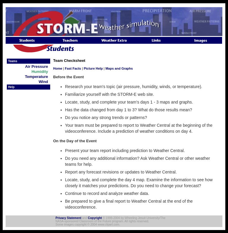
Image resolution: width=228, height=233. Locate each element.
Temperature (37, 76)
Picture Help (93, 68)
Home (57, 68)
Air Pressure (37, 66)
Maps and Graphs (119, 68)
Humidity (40, 71)
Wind (44, 81)
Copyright (95, 218)
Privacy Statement (68, 218)
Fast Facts (73, 68)
